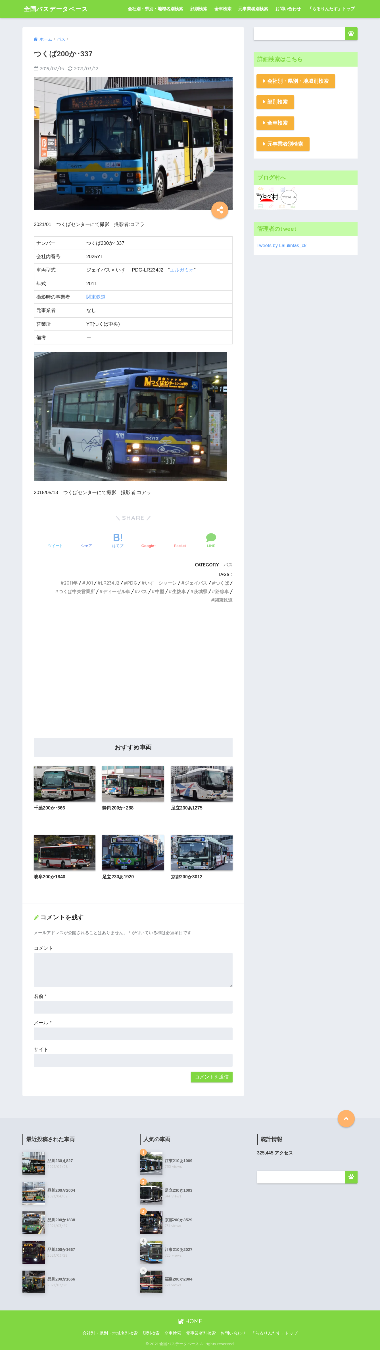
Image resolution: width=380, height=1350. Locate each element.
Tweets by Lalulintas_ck (281, 245)
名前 (40, 996)
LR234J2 (110, 583)
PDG (132, 583)
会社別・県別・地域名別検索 (155, 8)
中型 (159, 591)
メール (42, 1023)
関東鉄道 (96, 297)
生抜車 (179, 591)
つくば (222, 583)
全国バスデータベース (59, 9)
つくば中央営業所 (77, 591)
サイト (41, 1050)
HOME (190, 1321)
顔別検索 (198, 8)
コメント (43, 948)
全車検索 (222, 8)
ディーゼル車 (116, 591)
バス (228, 565)
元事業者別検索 (253, 8)
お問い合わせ (288, 8)
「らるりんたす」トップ (331, 8)
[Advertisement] (133, 677)
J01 (89, 583)
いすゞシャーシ (161, 583)
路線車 (222, 591)
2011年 (71, 583)
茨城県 (200, 591)
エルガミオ (182, 270)
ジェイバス (196, 583)
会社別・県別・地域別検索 (298, 81)
